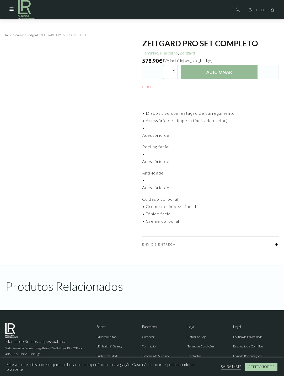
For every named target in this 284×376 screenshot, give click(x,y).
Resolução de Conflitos (248, 346)
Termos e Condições (200, 346)
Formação (149, 346)
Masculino (169, 52)
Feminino (150, 52)
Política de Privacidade (247, 337)
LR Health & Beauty (109, 346)
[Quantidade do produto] (170, 72)
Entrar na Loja (196, 337)
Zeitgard (32, 35)
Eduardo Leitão (106, 337)
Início (8, 35)
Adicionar (219, 71)
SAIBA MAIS (231, 366)
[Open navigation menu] (11, 10)
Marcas (19, 35)
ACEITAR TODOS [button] (261, 367)
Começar (148, 337)
